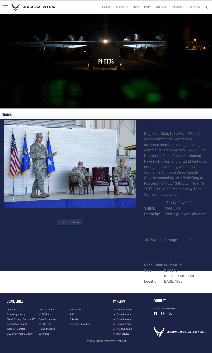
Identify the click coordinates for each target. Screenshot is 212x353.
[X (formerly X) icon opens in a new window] (170, 313)
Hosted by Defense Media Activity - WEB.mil (106, 340)
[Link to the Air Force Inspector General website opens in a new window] (15, 329)
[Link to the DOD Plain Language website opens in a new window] (45, 329)
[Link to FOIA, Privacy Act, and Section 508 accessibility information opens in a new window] (19, 319)
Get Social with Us (164, 308)
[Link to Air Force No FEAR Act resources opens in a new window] (44, 314)
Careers (119, 301)
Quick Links (14, 301)
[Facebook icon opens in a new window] (155, 313)
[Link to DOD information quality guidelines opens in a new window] (15, 324)
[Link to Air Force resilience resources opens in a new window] (75, 309)
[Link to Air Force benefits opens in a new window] (121, 314)
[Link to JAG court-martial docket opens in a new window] (19, 334)
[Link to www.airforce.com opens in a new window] (121, 309)
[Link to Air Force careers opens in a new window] (121, 319)
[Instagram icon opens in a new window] (163, 313)
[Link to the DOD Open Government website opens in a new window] (47, 319)
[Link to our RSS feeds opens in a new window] (72, 314)
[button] (5, 7)
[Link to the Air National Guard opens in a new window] (122, 329)
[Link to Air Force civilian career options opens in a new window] (120, 334)
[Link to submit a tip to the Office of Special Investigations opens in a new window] (44, 324)
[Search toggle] (206, 7)
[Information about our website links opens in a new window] (46, 309)
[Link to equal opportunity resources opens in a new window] (15, 314)
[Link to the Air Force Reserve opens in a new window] (121, 324)
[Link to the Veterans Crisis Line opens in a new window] (80, 324)
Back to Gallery (70, 222)
